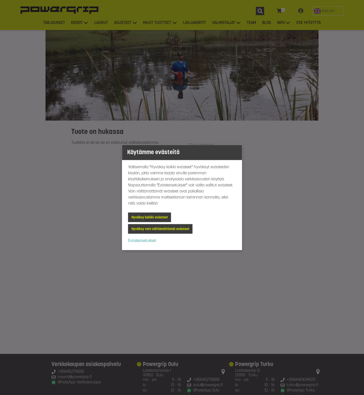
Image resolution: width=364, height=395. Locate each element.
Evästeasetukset (142, 241)
